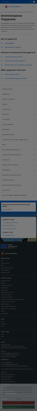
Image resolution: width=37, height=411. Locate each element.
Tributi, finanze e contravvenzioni (9, 309)
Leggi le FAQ (4, 372)
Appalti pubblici (4, 288)
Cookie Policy (4, 386)
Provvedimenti (6, 129)
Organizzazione (6, 94)
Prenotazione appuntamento (8, 374)
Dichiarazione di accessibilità (7, 391)
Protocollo (3, 351)
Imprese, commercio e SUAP (7, 302)
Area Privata (4, 399)
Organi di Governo (5, 263)
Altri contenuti (6, 190)
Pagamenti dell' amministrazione (10, 165)
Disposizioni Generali (7, 89)
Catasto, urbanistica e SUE (7, 292)
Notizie (2, 321)
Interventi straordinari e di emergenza (11, 185)
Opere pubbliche (6, 170)
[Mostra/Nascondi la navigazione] (3, 6)
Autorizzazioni (4, 290)
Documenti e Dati (5, 272)
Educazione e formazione (7, 297)
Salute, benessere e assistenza (8, 306)
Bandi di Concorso (6, 109)
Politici (2, 265)
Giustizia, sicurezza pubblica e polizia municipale (12, 299)
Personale (4, 104)
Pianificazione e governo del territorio (11, 175)
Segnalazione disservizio (6, 377)
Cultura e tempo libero (6, 295)
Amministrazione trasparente (8, 381)
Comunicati (3, 324)
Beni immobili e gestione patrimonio (11, 150)
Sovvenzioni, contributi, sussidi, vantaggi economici (15, 139)
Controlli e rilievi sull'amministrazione (11, 155)
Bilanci (4, 144)
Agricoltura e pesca (5, 280)
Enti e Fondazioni (5, 270)
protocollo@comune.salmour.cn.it (12, 353)
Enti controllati (6, 119)
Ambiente (3, 283)
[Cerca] (33, 6)
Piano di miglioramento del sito (8, 393)
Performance (5, 114)
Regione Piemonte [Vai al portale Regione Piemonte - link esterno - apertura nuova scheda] (5, 2)
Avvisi (2, 326)
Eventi (2, 336)
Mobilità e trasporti (5, 304)
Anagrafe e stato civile (6, 285)
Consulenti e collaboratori (8, 99)
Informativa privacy (5, 384)
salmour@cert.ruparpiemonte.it (10, 355)
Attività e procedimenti (8, 124)
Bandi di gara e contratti (8, 134)
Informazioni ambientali (8, 180)
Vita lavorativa (4, 313)
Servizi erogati (5, 160)
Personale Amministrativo (7, 268)
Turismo (2, 311)
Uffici (2, 261)
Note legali (3, 388)
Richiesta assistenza (6, 379)
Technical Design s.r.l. (11, 407)
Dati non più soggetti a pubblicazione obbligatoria (14, 195)
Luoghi (2, 334)
